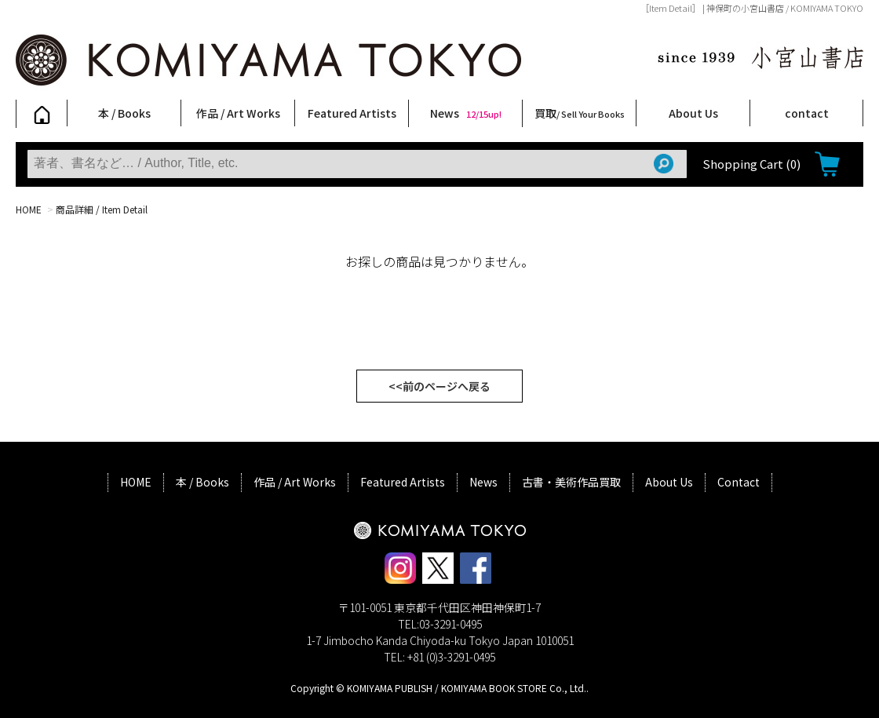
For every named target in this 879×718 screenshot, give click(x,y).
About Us (693, 113)
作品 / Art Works (238, 113)
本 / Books (124, 113)
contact (807, 113)
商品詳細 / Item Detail (102, 209)
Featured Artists (352, 113)
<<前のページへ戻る (439, 386)
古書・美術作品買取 (571, 482)
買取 (579, 113)
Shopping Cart (751, 163)
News (466, 113)
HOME (29, 209)
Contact (738, 482)
